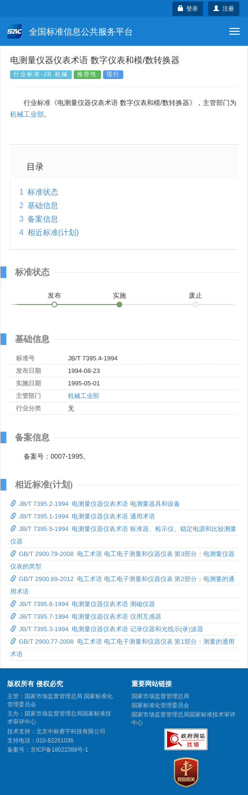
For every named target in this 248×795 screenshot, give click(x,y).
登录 (188, 8)
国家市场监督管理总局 (160, 696)
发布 (54, 295)
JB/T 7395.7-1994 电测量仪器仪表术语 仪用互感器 (85, 616)
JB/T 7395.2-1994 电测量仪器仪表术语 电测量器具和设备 (95, 503)
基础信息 (42, 205)
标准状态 (42, 192)
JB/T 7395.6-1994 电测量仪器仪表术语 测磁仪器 (82, 604)
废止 (195, 295)
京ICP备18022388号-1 (59, 749)
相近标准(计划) (53, 232)
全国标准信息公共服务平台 (70, 31)
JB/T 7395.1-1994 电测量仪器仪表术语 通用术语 (82, 516)
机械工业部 (27, 114)
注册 (223, 8)
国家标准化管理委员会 (160, 705)
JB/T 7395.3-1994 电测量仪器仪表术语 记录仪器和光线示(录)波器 (106, 629)
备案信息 (42, 219)
